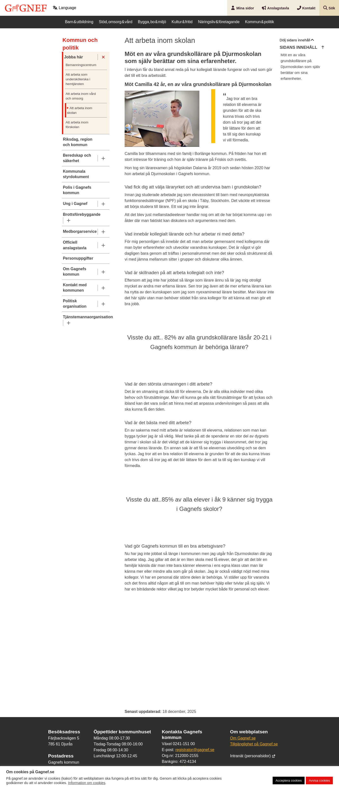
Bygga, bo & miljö (152, 22)
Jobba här (73, 57)
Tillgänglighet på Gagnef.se (254, 744)
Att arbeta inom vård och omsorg (81, 96)
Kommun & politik (259, 22)
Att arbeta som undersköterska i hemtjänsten (78, 79)
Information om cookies (86, 783)
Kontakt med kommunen (75, 287)
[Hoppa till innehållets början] (323, 47)
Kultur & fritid (182, 22)
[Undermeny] (103, 57)
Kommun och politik (80, 44)
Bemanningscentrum (81, 65)
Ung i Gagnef (75, 203)
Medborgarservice (80, 231)
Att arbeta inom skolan (79, 110)
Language (64, 8)
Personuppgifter (78, 258)
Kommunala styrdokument (76, 174)
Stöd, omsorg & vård (115, 22)
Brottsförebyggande (82, 214)
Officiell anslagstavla (75, 245)
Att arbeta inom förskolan (77, 124)
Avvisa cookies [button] (319, 780)
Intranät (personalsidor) (253, 756)
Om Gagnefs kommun (74, 271)
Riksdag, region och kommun (77, 142)
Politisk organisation (75, 303)
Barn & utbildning (79, 22)
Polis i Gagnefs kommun (77, 190)
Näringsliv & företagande (219, 22)
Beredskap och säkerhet (77, 158)
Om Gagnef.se (243, 738)
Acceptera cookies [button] (289, 780)
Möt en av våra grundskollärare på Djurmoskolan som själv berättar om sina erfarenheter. (300, 67)
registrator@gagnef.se (194, 750)
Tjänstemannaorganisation (86, 317)
